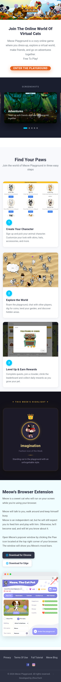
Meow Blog (52, 657)
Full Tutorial (37, 657)
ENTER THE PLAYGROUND (31, 68)
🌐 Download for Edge (17, 563)
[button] (25, 128)
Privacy (7, 657)
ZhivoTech (37, 678)
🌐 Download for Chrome (18, 555)
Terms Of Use (21, 657)
